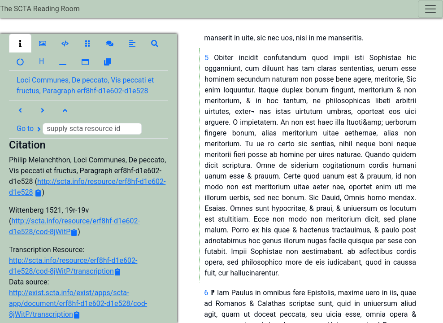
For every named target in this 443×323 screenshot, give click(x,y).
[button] (20, 43)
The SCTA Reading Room (40, 8)
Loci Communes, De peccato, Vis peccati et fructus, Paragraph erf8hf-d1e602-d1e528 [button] (85, 85)
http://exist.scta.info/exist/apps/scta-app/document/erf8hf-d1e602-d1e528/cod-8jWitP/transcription (78, 303)
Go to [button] (79, 129)
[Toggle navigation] (430, 9)
